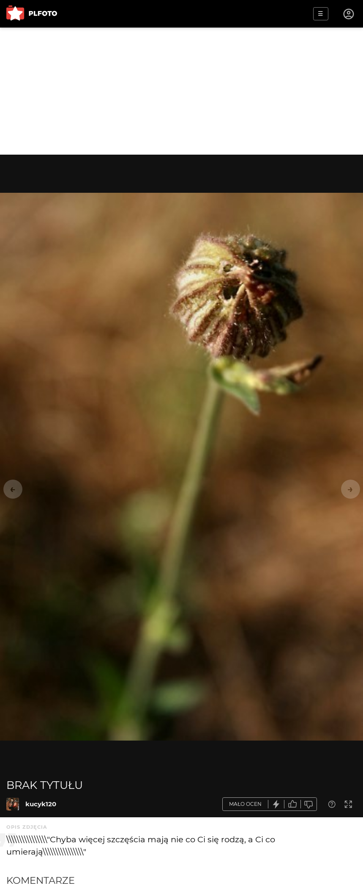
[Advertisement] (181, 91)
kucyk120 (40, 804)
